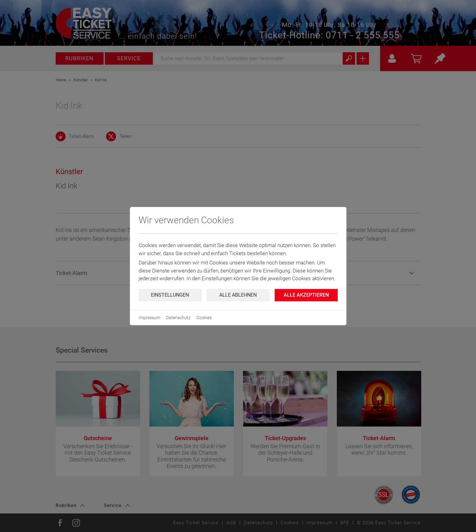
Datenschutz (178, 317)
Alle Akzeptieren (306, 295)
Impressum (149, 317)
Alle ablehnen (238, 295)
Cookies (204, 317)
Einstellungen (170, 295)
